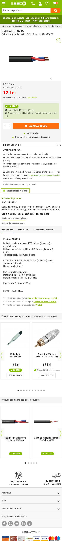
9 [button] (41, 390)
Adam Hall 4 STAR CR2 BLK (47, 355)
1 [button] (18, 390)
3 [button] (24, 390)
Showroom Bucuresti (40, 137)
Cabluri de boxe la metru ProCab (42, 298)
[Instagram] (10, 523)
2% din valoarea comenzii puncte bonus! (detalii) (28, 154)
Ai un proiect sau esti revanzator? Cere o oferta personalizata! (33, 172)
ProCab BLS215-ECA (15, 439)
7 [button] (35, 390)
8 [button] (38, 390)
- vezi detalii (32, 97)
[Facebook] (4, 523)
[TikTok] (29, 523)
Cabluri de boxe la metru (45, 301)
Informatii (7, 229)
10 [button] (44, 390)
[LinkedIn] (23, 523)
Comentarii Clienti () (44, 229)
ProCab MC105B (47, 439)
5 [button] (29, 390)
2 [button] (21, 390)
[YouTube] (16, 523)
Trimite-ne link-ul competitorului (44, 175)
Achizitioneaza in (15, 191)
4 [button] (26, 390)
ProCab (39, 305)
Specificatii (23, 229)
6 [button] (32, 390)
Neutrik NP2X (15, 355)
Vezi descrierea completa (14, 218)
